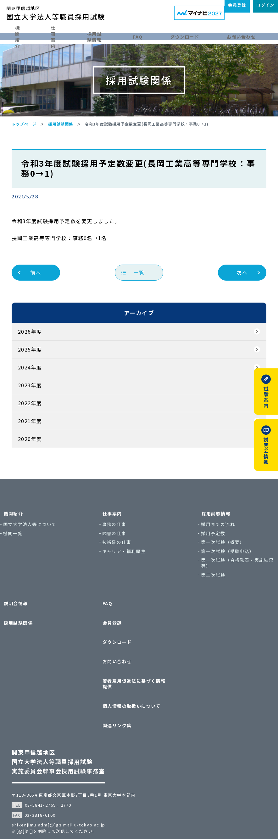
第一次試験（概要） (216, 564)
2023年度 (37, 407)
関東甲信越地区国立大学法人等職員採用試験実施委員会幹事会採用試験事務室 (65, 732)
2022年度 (37, 424)
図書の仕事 (120, 555)
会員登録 (115, 634)
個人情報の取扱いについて (134, 688)
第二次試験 (207, 597)
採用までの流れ (212, 546)
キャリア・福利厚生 (130, 573)
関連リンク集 (119, 700)
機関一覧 (32, 555)
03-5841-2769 (47, 776)
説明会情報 (31, 621)
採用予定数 (207, 555)
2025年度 (37, 371)
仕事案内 (64, 35)
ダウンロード (198, 35)
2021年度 (37, 442)
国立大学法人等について (48, 546)
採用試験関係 (33, 634)
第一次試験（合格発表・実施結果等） (226, 584)
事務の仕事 (120, 546)
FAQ (155, 35)
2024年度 (37, 389)
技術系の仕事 (122, 564)
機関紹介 (21, 35)
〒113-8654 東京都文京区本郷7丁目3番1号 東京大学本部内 (81, 766)
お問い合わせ (251, 35)
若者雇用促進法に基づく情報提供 (136, 673)
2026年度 (37, 353)
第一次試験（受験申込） (221, 573)
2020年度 (37, 460)
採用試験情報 (112, 35)
